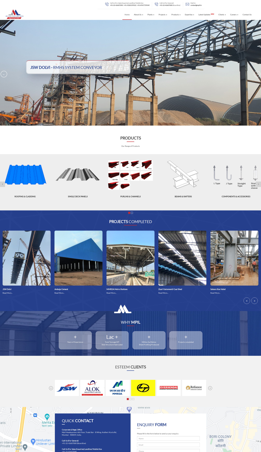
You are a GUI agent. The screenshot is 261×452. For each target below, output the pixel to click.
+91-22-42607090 (116, 5)
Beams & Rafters (183, 197)
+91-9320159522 (130, 5)
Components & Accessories (236, 197)
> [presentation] (255, 301)
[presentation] (2, 185)
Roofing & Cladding (25, 197)
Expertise (189, 14)
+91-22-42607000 (166, 5)
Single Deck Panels (78, 197)
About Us (138, 14)
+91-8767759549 (143, 5)
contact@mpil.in (196, 5)
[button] (129, 214)
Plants (151, 14)
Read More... (8, 294)
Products (176, 14)
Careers (234, 14)
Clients (222, 14)
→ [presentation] (257, 74)
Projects (163, 14)
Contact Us (247, 14)
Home (127, 14)
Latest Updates (206, 14)
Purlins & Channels (130, 197)
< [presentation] (247, 301)
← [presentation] (4, 74)
